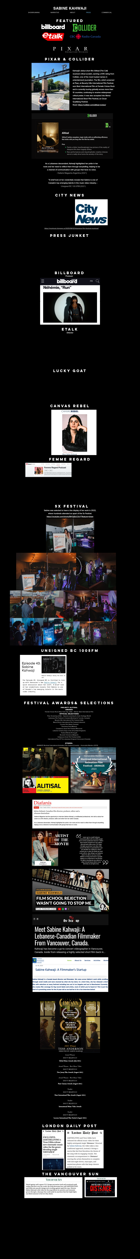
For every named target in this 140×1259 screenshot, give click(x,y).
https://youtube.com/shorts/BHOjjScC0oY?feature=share (70, 517)
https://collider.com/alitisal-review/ (92, 105)
